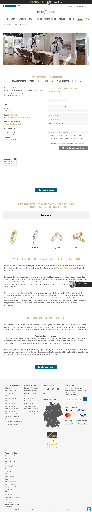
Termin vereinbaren (46, 367)
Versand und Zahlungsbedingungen (12, 503)
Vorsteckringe (9, 393)
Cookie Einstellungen (12, 456)
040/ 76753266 (12, 115)
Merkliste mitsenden (56, 127)
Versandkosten (42, 509)
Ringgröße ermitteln (11, 487)
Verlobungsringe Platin (12, 424)
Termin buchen (9, 6)
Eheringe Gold (9, 396)
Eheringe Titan (10, 411)
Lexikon (7, 479)
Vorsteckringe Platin (30, 414)
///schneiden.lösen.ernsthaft (13, 124)
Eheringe (8, 388)
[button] (89, 509)
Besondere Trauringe (31, 390)
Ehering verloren (10, 481)
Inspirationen (9, 476)
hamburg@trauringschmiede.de (21, 117)
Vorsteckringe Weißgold (31, 409)
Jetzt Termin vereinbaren (73, 147)
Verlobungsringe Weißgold (13, 419)
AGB (6, 500)
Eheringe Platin (10, 403)
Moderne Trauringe (30, 398)
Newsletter (8, 489)
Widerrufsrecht (10, 492)
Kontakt (7, 458)
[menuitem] (9, 19)
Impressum (9, 507)
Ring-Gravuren (10, 484)
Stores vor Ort (9, 471)
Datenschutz (9, 494)
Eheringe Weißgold (11, 398)
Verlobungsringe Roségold (13, 421)
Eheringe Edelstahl (11, 414)
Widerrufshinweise (78, 143)
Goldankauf (9, 469)
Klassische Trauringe (31, 388)
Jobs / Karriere (10, 461)
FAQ (6, 463)
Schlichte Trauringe (30, 396)
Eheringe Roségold (11, 401)
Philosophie (9, 474)
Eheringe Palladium (11, 409)
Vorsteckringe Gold (30, 406)
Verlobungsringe (10, 390)
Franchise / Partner (11, 466)
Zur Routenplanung (46, 189)
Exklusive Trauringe (30, 393)
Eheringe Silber (10, 406)
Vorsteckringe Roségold (31, 411)
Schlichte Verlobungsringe (32, 401)
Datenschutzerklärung (65, 143)
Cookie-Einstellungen (12, 497)
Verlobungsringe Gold (12, 416)
